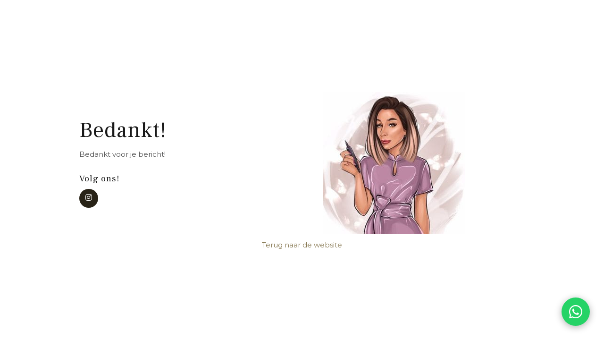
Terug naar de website (302, 244)
